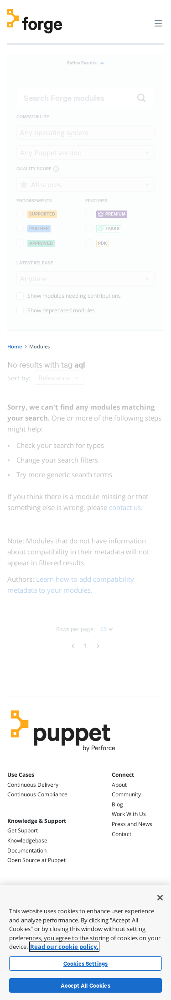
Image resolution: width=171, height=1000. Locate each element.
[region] (85, 942)
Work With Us (129, 814)
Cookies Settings (85, 963)
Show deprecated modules (55, 310)
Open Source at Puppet (36, 860)
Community (126, 794)
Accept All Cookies (85, 985)
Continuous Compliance (37, 794)
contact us (125, 507)
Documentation (27, 850)
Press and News (132, 824)
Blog (117, 804)
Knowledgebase (27, 840)
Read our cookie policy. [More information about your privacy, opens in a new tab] (64, 946)
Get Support (22, 830)
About (119, 785)
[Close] (160, 898)
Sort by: (19, 378)
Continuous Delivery (32, 785)
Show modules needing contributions (68, 296)
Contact (121, 834)
